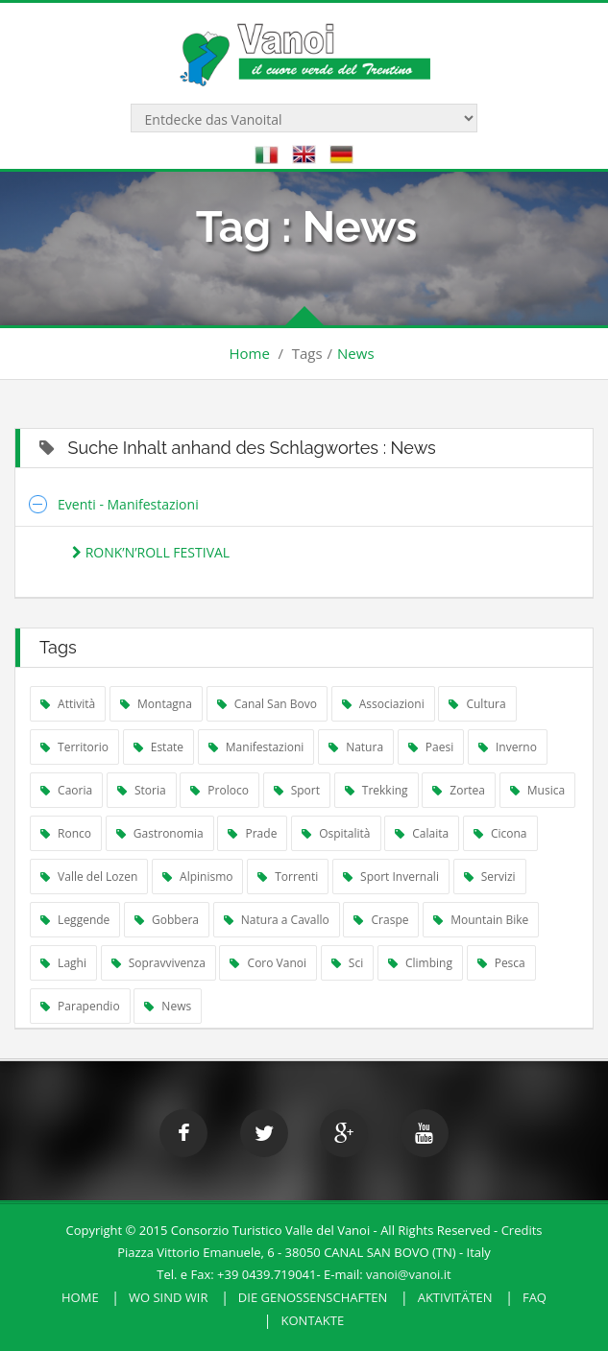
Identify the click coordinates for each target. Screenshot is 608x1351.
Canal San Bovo (267, 704)
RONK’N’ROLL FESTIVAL (151, 552)
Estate (158, 747)
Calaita (422, 833)
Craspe (380, 920)
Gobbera (166, 920)
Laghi (63, 963)
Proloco (219, 790)
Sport (297, 790)
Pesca (501, 963)
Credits (522, 1230)
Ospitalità (336, 833)
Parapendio (80, 1006)
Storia (141, 790)
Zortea (458, 790)
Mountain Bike (480, 920)
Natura (355, 747)
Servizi (490, 876)
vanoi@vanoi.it (408, 1274)
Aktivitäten (455, 1297)
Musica (537, 790)
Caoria (66, 790)
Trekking (376, 790)
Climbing (420, 963)
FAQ (535, 1297)
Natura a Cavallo (276, 920)
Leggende (74, 920)
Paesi (431, 747)
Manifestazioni (256, 747)
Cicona (500, 833)
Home (249, 353)
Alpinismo (197, 876)
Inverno (507, 747)
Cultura (477, 704)
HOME (80, 1297)
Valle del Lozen (88, 876)
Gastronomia (160, 833)
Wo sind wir (168, 1297)
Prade (252, 833)
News (356, 353)
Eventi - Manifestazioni (128, 504)
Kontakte (313, 1320)
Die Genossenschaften (313, 1297)
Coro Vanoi (268, 963)
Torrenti (287, 876)
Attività (67, 704)
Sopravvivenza (158, 963)
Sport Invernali (391, 876)
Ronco (65, 833)
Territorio (74, 747)
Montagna (156, 704)
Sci (347, 963)
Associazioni (383, 704)
